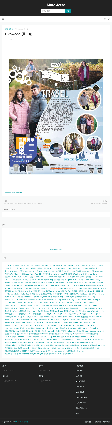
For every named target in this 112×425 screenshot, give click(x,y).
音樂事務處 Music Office (54, 322)
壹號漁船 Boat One (25, 314)
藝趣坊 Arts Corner (21, 334)
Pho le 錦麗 (102, 288)
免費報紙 (79, 370)
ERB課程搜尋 (80, 381)
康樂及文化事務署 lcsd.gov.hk (30, 305)
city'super (25, 277)
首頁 (6, 29)
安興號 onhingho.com (12, 305)
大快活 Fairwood (49, 268)
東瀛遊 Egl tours (98, 339)
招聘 (13, 268)
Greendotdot (52, 277)
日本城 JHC (98, 280)
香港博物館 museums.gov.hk (55, 351)
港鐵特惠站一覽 (81, 408)
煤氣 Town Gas (52, 314)
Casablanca (90, 325)
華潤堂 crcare (9, 334)
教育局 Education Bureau (71, 317)
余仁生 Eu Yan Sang (75, 288)
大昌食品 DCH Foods (48, 288)
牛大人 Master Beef (91, 305)
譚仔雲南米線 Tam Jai (76, 282)
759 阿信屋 (99, 265)
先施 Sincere (84, 294)
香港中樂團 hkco (43, 320)
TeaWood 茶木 (60, 285)
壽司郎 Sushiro (94, 268)
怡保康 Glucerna (95, 328)
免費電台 (79, 376)
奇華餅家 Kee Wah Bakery (94, 277)
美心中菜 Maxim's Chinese (41, 271)
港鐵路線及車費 (81, 397)
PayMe (102, 311)
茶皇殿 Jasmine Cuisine (55, 325)
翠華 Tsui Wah (66, 291)
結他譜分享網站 (56, 249)
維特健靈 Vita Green (11, 300)
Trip (32, 265)
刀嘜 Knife (36, 337)
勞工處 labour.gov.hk (60, 305)
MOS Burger (9, 288)
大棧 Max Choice (97, 271)
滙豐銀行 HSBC (20, 322)
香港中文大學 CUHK (47, 294)
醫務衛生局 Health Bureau (40, 348)
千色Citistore (70, 285)
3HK (51, 320)
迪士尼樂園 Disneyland (27, 300)
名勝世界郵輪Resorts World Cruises (82, 337)
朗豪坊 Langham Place (84, 339)
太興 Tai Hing (48, 280)
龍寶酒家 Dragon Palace (42, 297)
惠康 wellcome (46, 265)
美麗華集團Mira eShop (97, 345)
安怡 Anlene (27, 339)
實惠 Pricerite (80, 285)
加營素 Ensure (41, 328)
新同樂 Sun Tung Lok (53, 339)
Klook (12, 265)
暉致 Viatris (36, 294)
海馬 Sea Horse (39, 285)
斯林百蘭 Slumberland (25, 297)
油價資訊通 (80, 392)
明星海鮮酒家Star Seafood (13, 285)
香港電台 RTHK (68, 354)
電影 (27, 265)
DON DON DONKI (99, 291)
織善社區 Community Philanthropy (57, 345)
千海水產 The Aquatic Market (50, 337)
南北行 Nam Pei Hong (96, 294)
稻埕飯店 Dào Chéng (54, 300)
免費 (65, 265)
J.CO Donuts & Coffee (12, 294)
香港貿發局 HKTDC (61, 294)
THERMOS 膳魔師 (10, 337)
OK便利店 (8, 268)
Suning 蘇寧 (64, 320)
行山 (19, 277)
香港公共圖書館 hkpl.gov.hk (95, 285)
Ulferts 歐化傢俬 (46, 305)
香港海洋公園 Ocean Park (78, 308)
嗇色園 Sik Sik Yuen (11, 311)
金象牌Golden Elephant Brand (74, 325)
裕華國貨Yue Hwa (39, 291)
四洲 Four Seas (63, 314)
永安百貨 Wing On (60, 280)
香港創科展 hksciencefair (36, 351)
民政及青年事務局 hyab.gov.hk (45, 331)
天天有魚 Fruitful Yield (12, 274)
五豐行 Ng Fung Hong (90, 322)
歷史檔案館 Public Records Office (92, 317)
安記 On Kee (50, 285)
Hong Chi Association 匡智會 (14, 328)
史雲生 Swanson (94, 320)
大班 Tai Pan (9, 282)
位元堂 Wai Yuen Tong (37, 308)
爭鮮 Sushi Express (78, 277)
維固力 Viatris (40, 345)
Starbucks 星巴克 (10, 302)
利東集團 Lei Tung (57, 297)
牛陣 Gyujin (54, 308)
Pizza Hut (43, 277)
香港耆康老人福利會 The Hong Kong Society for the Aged (24, 354)
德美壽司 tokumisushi (12, 325)
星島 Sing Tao (41, 325)
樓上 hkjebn (20, 268)
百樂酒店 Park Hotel (11, 345)
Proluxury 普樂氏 (20, 317)
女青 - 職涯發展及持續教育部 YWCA (63, 271)
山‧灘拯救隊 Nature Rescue (27, 311)
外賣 (77, 413)
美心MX (39, 268)
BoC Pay (78, 300)
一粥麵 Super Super (27, 274)
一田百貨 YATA (74, 294)
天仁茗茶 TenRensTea (86, 280)
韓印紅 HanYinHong (85, 291)
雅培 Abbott (71, 348)
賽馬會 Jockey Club (24, 348)
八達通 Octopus (44, 317)
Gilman (56, 320)
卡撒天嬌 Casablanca (95, 308)
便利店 (17, 265)
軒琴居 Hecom (64, 308)
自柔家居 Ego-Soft (11, 348)
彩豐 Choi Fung (83, 328)
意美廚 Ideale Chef (88, 314)
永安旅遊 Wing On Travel (44, 342)
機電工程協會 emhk (39, 314)
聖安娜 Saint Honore (12, 271)
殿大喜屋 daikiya (43, 311)
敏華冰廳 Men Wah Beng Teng (85, 297)
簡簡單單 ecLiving (68, 300)
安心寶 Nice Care (52, 328)
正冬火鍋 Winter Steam (66, 302)
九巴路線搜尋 (81, 403)
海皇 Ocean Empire (56, 311)
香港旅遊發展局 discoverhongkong (60, 334)
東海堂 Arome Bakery (90, 274)
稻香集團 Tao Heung (75, 274)
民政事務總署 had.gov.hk (26, 342)
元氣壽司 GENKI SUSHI (83, 271)
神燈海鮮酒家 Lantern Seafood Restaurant (90, 331)
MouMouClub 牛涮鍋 (90, 288)
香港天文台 (80, 386)
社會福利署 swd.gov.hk (27, 345)
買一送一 (12, 29)
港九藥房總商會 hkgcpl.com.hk (64, 342)
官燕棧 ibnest (21, 302)
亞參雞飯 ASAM (24, 308)
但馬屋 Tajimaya (32, 317)
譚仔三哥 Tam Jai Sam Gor (34, 280)
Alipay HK (78, 302)
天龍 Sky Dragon (56, 317)
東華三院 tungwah (11, 342)
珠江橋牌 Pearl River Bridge (84, 342)
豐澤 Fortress (100, 314)
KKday (7, 265)
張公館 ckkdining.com (76, 305)
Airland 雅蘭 (9, 317)
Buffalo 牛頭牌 (69, 297)
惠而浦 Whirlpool (75, 314)
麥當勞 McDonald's (64, 277)
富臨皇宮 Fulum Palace (63, 268)
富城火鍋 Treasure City (35, 302)
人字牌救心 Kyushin (11, 314)
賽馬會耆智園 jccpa (11, 308)
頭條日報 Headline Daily (29, 320)
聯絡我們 (106, 422)
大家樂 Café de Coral (87, 265)
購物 (13, 193)
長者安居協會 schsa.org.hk (91, 300)
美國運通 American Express (79, 345)
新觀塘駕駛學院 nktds (68, 339)
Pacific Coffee (28, 285)
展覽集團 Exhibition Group (68, 328)
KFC (76, 280)
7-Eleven (37, 265)
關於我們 (98, 422)
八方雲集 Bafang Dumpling (78, 320)
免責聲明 (88, 422)
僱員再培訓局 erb (18, 280)
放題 (47, 308)
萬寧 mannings (57, 265)
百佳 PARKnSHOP (73, 265)
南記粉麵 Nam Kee (11, 291)
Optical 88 (70, 280)
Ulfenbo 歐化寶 (34, 288)
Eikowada (19, 193)
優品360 (75, 291)
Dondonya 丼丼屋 (62, 288)
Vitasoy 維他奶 (30, 328)
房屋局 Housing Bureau (28, 325)
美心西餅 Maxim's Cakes (51, 274)
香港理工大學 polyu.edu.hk (75, 351)
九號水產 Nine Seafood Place (72, 322)
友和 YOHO (65, 337)
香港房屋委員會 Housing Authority (87, 311)
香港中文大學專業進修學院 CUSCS (88, 348)
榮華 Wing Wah (19, 282)
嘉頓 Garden (34, 277)
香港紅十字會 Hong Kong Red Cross (56, 282)
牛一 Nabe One (41, 300)
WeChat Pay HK (26, 294)
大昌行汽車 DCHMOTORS (13, 339)
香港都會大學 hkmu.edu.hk (53, 354)
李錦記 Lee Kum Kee (50, 302)
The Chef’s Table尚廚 (24, 337)
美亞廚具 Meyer (69, 311)
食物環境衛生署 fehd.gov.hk (38, 334)
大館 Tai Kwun (9, 322)
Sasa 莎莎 (64, 274)
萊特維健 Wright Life (25, 291)
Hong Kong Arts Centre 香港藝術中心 (85, 334)
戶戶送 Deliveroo (10, 297)
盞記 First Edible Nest (53, 291)
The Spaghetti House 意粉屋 (93, 282)
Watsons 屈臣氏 (31, 268)
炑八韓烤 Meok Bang (21, 288)
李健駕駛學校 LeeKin (27, 331)
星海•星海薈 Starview (12, 331)
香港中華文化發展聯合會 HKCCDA (16, 351)
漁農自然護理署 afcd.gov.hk (65, 331)
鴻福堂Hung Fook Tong (80, 268)
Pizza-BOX (38, 274)
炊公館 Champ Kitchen (12, 320)
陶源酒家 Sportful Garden (34, 282)
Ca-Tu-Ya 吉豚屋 (88, 302)
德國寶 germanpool (38, 339)
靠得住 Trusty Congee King (35, 322)
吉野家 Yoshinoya (26, 271)
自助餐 (23, 265)
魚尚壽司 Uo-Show (11, 277)
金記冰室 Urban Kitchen (58, 348)
